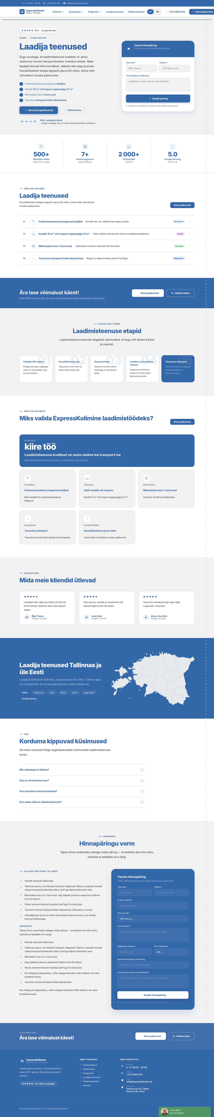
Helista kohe (72, 110)
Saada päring (158, 98)
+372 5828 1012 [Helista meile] (175, 11)
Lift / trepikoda (161, 946)
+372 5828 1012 (53, 3)
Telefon (163, 62)
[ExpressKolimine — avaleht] (31, 11)
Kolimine (58, 11)
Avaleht (22, 38)
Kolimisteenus (88, 1065)
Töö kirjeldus (137, 75)
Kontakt (85, 1085)
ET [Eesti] (150, 12)
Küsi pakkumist (182, 205)
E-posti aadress (124, 900)
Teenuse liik (123, 913)
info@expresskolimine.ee (77, 3)
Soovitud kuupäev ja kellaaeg (131, 959)
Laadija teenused (114, 11)
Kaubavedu (76, 11)
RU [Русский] (157, 12)
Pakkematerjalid (136, 11)
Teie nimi (131, 62)
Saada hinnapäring (153, 995)
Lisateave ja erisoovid (133, 972)
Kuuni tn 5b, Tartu (135, 1091)
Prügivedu (94, 11)
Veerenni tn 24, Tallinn (137, 1088)
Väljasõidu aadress (126, 946)
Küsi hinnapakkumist (38, 110)
